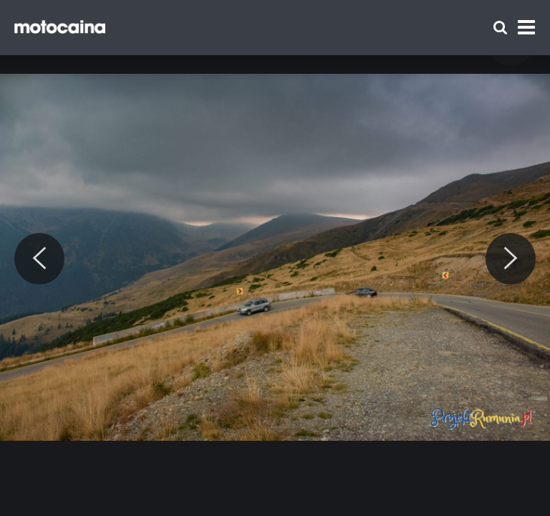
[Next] (511, 259)
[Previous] (39, 259)
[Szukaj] (500, 27)
